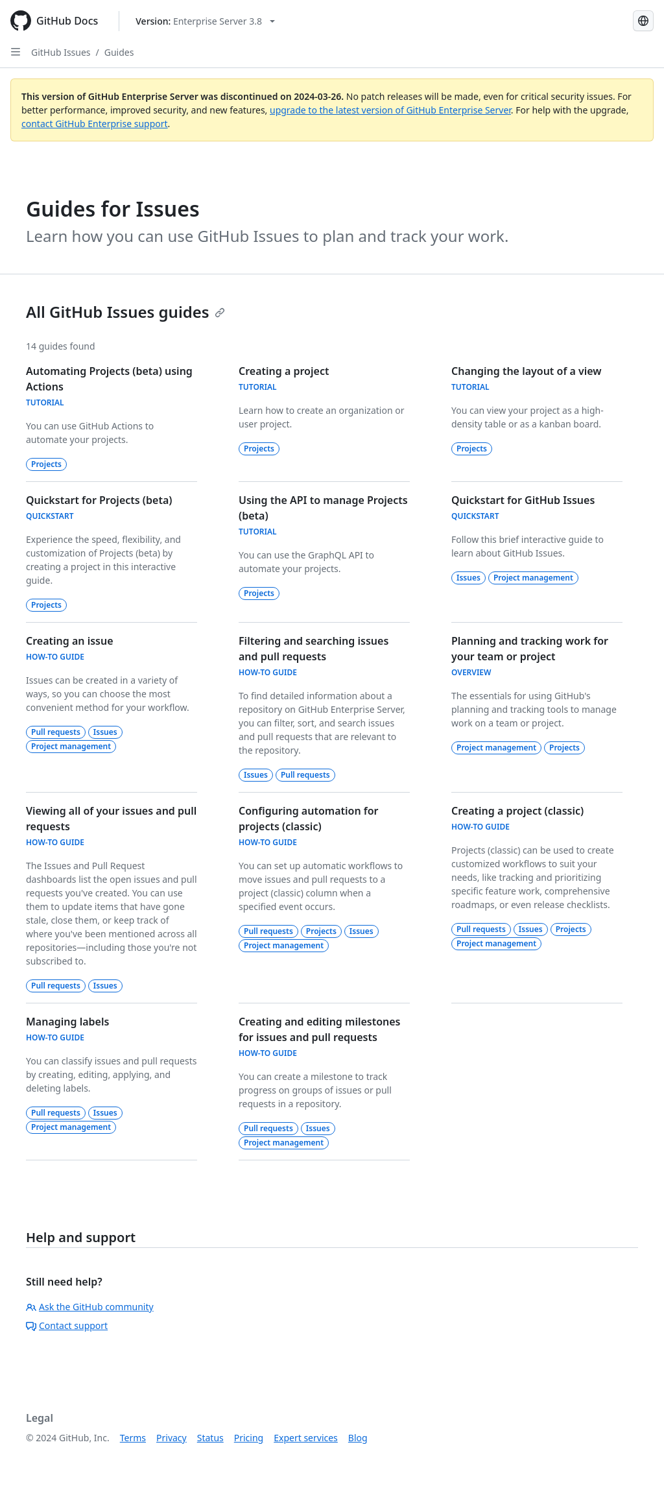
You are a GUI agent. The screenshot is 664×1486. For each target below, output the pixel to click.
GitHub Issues (61, 52)
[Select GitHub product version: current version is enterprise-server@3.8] (205, 21)
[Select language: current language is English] (643, 20)
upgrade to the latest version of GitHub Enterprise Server (390, 110)
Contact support (67, 1325)
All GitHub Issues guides (125, 311)
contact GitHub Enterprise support (94, 123)
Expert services (306, 1438)
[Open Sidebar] (15, 52)
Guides (119, 52)
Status (210, 1438)
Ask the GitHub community (90, 1306)
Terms (133, 1438)
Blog (358, 1438)
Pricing (248, 1438)
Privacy (171, 1438)
